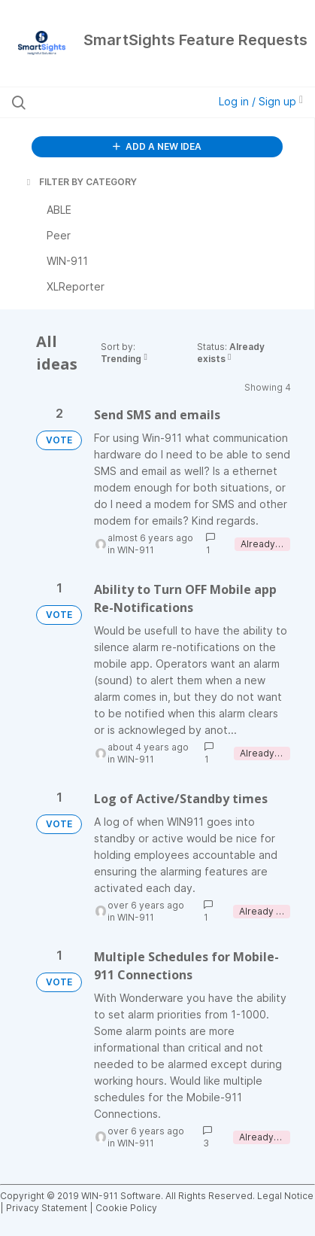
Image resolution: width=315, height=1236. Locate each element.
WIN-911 (135, 550)
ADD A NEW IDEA (157, 146)
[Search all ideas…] (98, 102)
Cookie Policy (126, 1207)
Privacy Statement (46, 1207)
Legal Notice (285, 1195)
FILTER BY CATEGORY (80, 181)
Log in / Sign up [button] (261, 101)
